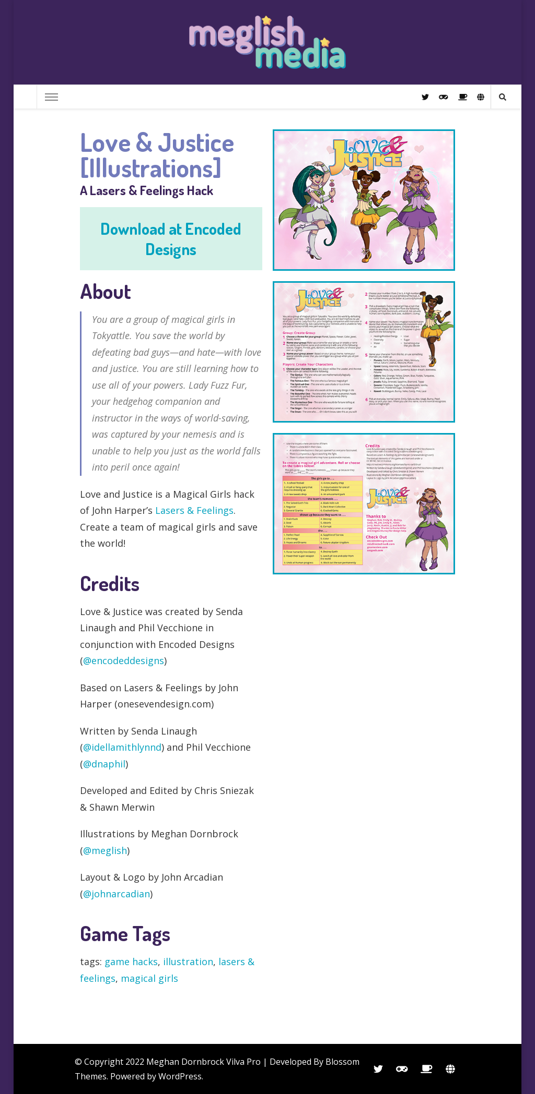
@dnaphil (104, 764)
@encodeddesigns (123, 660)
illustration (188, 961)
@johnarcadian (116, 893)
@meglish (105, 850)
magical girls (149, 978)
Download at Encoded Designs (170, 238)
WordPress (180, 1076)
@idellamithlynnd (122, 747)
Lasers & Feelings (194, 510)
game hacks (131, 961)
